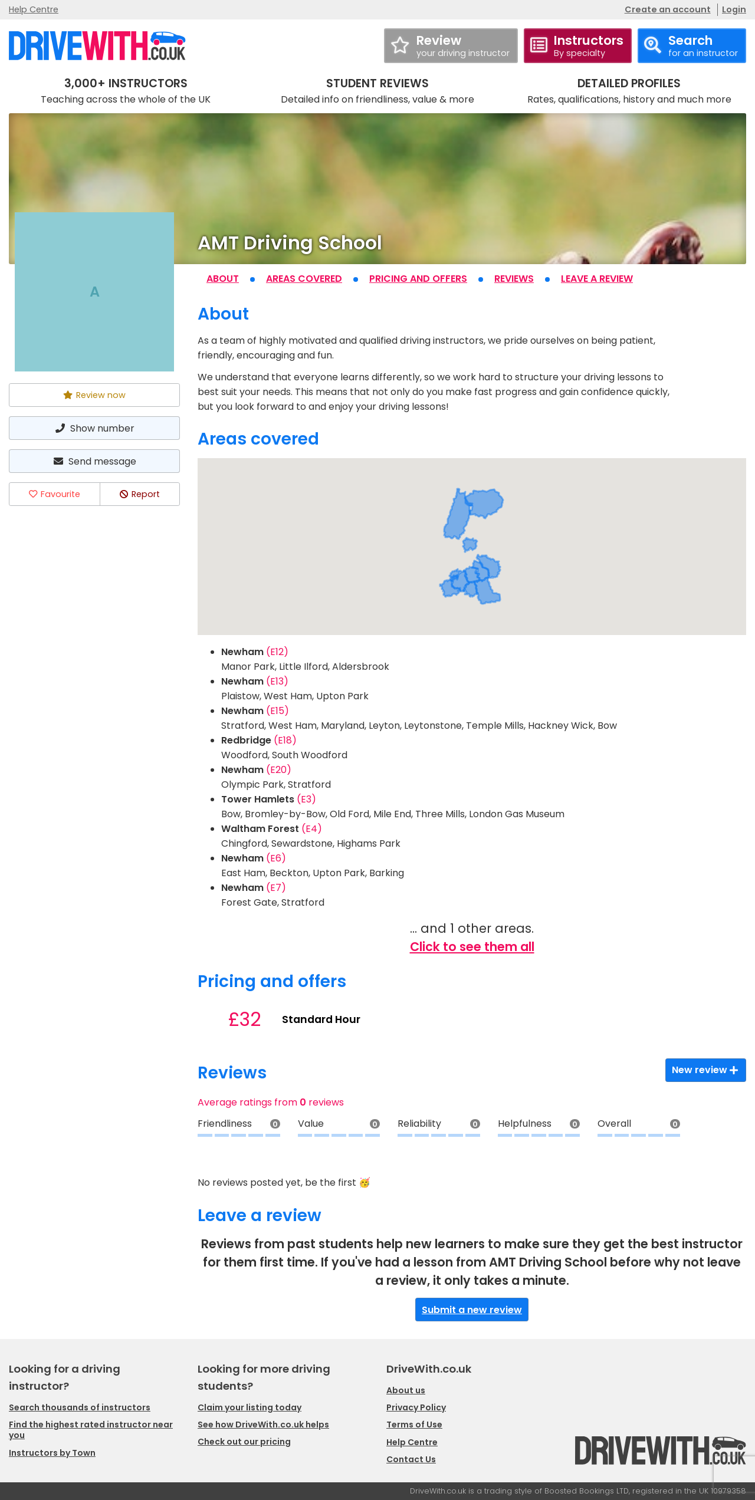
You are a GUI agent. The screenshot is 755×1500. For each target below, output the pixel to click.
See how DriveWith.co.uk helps (263, 1424)
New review (706, 1070)
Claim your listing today (249, 1407)
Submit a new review (472, 1310)
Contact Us (411, 1459)
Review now (94, 395)
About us (405, 1390)
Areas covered (304, 278)
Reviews (514, 278)
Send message (94, 461)
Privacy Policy (416, 1407)
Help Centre (33, 9)
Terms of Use (414, 1424)
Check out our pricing (244, 1442)
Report (140, 494)
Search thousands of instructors (79, 1407)
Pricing (418, 278)
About (222, 278)
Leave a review (597, 278)
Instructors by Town (52, 1453)
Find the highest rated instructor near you (91, 1430)
